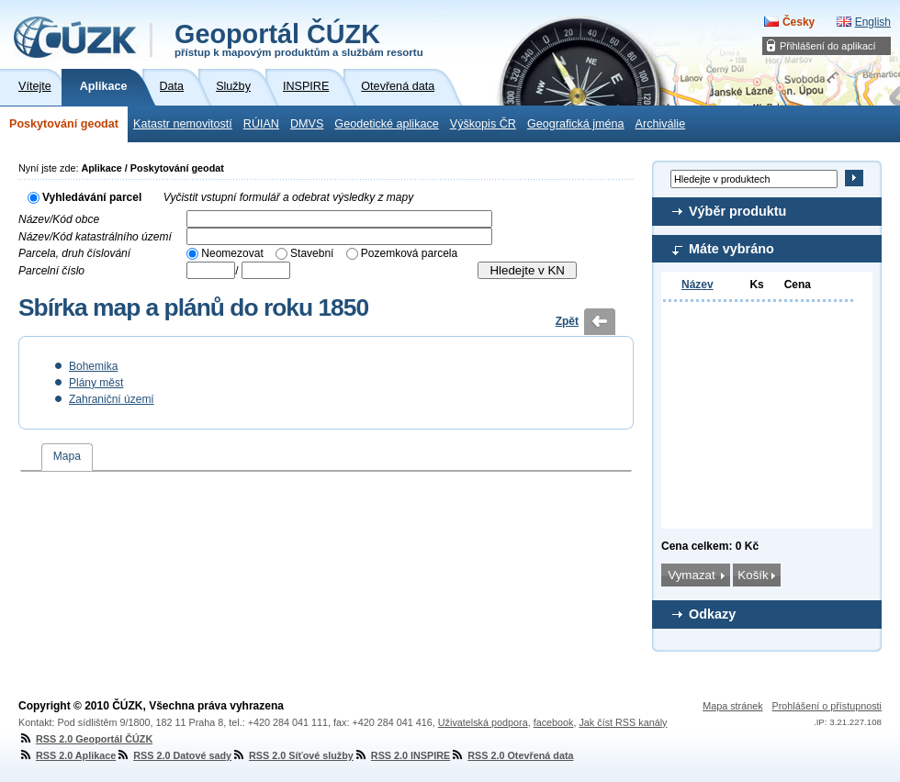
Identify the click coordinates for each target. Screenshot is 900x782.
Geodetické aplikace (386, 123)
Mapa (67, 456)
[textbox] (339, 219)
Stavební (311, 253)
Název (697, 284)
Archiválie (661, 123)
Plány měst (96, 382)
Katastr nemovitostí (182, 123)
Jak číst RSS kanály (623, 722)
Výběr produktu (737, 211)
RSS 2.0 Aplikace (67, 755)
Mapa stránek (732, 705)
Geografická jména (575, 123)
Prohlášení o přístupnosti (827, 705)
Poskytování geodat (63, 123)
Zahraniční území (111, 399)
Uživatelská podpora (483, 722)
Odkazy (712, 614)
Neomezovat (232, 253)
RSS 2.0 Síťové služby (292, 755)
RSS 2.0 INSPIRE (402, 755)
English (873, 22)
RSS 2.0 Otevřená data (511, 755)
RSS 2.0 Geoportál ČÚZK (85, 738)
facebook (554, 722)
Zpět (567, 321)
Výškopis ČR (483, 123)
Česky (798, 22)
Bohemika (93, 366)
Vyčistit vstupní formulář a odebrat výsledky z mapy (288, 197)
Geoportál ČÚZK (298, 38)
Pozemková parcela (409, 253)
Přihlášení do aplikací (828, 45)
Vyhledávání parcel (91, 197)
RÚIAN (261, 123)
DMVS (306, 123)
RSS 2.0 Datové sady (173, 755)
